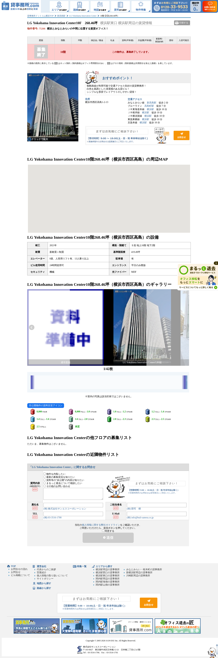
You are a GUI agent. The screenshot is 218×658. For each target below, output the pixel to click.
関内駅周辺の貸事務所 (108, 578)
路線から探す (44, 588)
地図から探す (44, 583)
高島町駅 (149, 106)
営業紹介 (41, 572)
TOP (13, 566)
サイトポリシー (45, 578)
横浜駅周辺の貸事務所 (108, 569)
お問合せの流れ (19, 569)
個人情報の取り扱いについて (52, 575)
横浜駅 (150, 109)
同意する (108, 531)
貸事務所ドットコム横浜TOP (40, 16)
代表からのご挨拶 (46, 569)
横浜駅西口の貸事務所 (108, 572)
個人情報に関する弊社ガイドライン (101, 525)
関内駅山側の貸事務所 (108, 584)
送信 (108, 537)
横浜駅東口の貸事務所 (108, 575)
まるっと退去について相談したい (62, 483)
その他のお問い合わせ (56, 486)
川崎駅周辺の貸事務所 (138, 575)
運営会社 (41, 566)
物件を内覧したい (54, 474)
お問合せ (138, 135)
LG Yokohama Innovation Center (82, 16)
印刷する (183, 22)
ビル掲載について (20, 575)
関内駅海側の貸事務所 (108, 581)
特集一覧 (82, 566)
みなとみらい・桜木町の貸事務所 (144, 569)
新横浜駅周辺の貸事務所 (139, 572)
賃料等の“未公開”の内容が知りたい (63, 480)
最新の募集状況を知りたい (59, 477)
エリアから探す (104, 566)
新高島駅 (61, 16)
